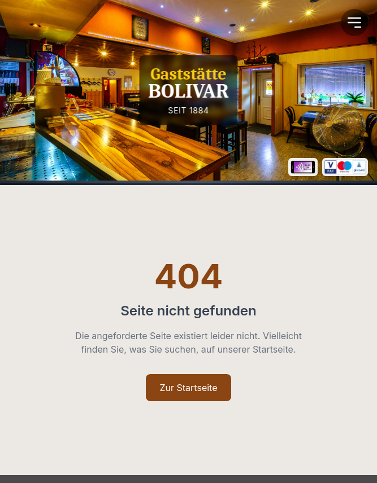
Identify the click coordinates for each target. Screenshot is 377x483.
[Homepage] (188, 90)
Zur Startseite (188, 387)
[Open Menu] (354, 22)
